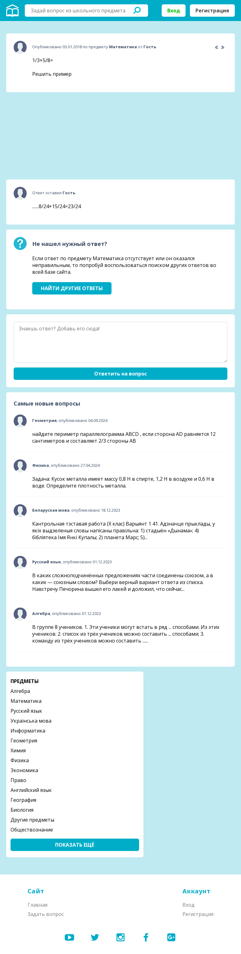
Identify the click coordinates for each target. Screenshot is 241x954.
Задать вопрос (46, 914)
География (23, 800)
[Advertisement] (52, 135)
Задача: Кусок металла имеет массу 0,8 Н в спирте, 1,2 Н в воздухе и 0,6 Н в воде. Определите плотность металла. (123, 482)
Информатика (28, 730)
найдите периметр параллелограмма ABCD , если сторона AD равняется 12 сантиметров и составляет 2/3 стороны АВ (124, 437)
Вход (173, 10)
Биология (22, 809)
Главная (37, 904)
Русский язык (26, 710)
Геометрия (24, 740)
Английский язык (31, 790)
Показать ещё (74, 844)
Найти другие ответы (72, 288)
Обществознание (32, 829)
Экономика (24, 770)
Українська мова (31, 720)
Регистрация (212, 10)
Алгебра (20, 691)
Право (18, 780)
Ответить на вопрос (120, 373)
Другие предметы (32, 819)
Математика (26, 701)
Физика (20, 760)
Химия (18, 750)
